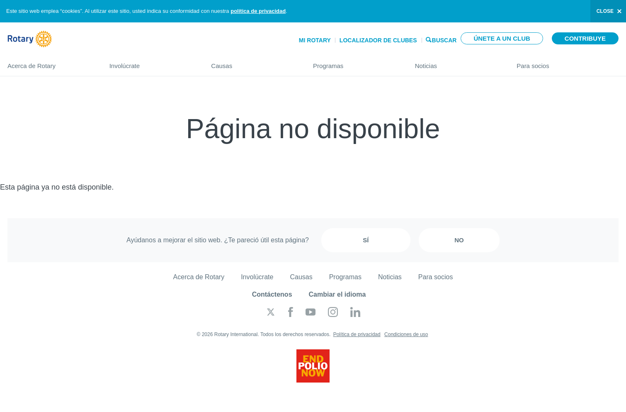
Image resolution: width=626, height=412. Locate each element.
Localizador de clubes (378, 40)
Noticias (457, 62)
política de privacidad (258, 11)
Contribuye (585, 38)
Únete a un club (501, 38)
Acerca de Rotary (50, 62)
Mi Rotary (315, 40)
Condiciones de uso (406, 334)
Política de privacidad (357, 334)
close (605, 11)
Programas (355, 62)
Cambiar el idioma (337, 294)
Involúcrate (152, 62)
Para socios (568, 62)
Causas (253, 62)
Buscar (444, 40)
